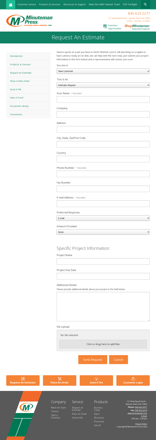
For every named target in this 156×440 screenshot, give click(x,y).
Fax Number (64, 182)
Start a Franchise (55, 416)
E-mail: (129, 21)
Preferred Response (68, 212)
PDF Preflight (130, 4)
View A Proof (16, 97)
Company (62, 108)
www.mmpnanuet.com (137, 413)
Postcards (99, 421)
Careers (55, 411)
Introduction (16, 56)
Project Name (64, 255)
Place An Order (60, 382)
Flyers (97, 413)
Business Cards (98, 408)
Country (61, 153)
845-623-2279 (141, 410)
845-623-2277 (139, 13)
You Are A (62, 65)
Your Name (63, 93)
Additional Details (67, 285)
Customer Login (133, 382)
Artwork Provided (67, 226)
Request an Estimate (77, 408)
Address (61, 123)
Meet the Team (58, 407)
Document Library (19, 106)
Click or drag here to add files (103, 344)
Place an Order (79, 413)
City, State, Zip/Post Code (71, 138)
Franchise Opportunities (114, 27)
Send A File (15, 89)
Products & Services (49, 4)
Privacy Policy (141, 424)
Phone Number (66, 167)
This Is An (62, 79)
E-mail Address (65, 197)
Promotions (16, 114)
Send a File (77, 417)
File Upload (63, 326)
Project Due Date (66, 270)
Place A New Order (20, 81)
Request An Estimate (21, 72)
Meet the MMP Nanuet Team (104, 4)
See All (97, 425)
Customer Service (26, 4)
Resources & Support (74, 4)
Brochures (99, 417)
